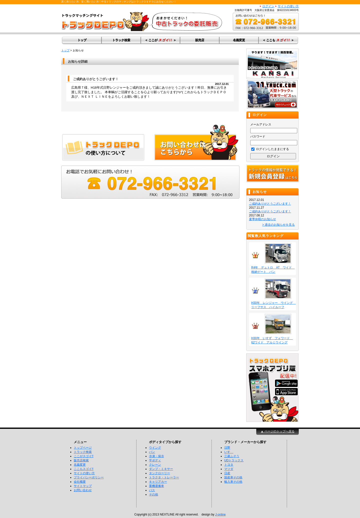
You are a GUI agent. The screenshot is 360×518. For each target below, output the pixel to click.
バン (152, 452)
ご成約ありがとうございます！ (270, 203)
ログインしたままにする (270, 149)
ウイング (155, 447)
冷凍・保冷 (156, 456)
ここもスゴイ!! (84, 469)
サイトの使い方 (288, 6)
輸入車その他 (233, 481)
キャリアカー (158, 481)
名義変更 (239, 40)
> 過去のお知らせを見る (278, 224)
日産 (227, 473)
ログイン (268, 6)
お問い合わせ (83, 490)
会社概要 (80, 481)
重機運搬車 (156, 486)
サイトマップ (83, 486)
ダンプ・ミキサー (161, 469)
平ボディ (155, 460)
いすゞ (228, 452)
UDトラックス (234, 460)
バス (152, 490)
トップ (82, 40)
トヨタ (228, 464)
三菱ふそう (231, 456)
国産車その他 (233, 477)
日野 (227, 447)
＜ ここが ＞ (160, 40)
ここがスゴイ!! (84, 456)
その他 (153, 494)
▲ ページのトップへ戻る (277, 431)
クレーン (155, 464)
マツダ (228, 469)
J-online (220, 514)
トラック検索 (121, 40)
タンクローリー (159, 473)
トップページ (83, 447)
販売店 (199, 40)
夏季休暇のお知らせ (262, 219)
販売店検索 (81, 460)
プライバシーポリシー (89, 477)
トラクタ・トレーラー (164, 477)
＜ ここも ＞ (278, 40)
